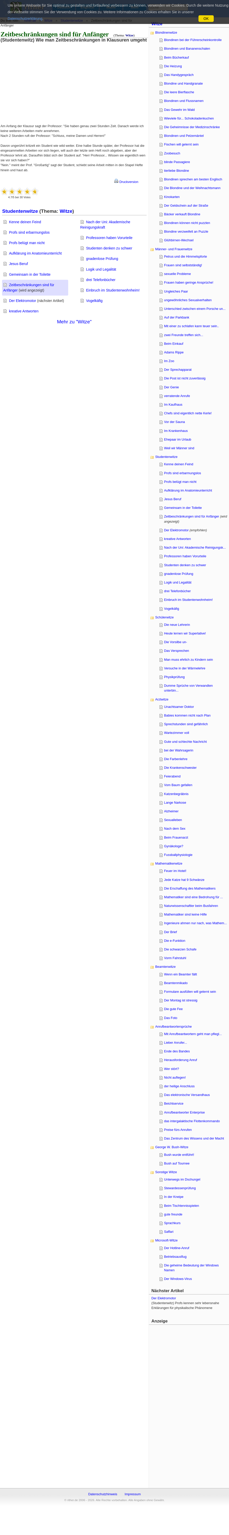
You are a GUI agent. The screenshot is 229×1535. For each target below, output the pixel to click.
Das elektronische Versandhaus (187, 1095)
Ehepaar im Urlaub (177, 439)
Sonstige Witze (166, 1172)
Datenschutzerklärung (25, 19)
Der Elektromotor (22, 301)
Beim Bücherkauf (176, 57)
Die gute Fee (173, 1009)
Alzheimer (171, 811)
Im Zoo (169, 361)
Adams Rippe (174, 352)
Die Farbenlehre (176, 759)
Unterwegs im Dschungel (182, 1179)
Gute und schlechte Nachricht (185, 742)
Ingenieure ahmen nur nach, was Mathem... (195, 923)
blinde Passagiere (177, 162)
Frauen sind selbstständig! (183, 265)
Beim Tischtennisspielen (181, 1206)
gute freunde (173, 1214)
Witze (129, 35)
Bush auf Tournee (177, 1163)
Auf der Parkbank (176, 317)
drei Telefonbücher (101, 280)
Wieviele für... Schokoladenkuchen (189, 118)
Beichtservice (173, 1103)
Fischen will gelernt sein (181, 144)
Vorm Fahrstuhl (175, 958)
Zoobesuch (172, 153)
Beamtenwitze (165, 967)
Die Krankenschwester (180, 768)
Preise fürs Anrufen (178, 1130)
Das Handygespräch (179, 75)
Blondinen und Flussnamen (184, 101)
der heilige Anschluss (179, 1086)
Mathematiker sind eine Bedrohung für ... (193, 897)
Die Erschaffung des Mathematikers (190, 888)
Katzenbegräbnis (176, 794)
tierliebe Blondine (176, 171)
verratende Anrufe (177, 396)
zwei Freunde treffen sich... (183, 335)
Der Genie (171, 387)
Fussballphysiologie (178, 855)
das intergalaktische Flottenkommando (192, 1121)
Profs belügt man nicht (27, 243)
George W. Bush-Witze (171, 1147)
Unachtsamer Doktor (179, 707)
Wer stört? (171, 1069)
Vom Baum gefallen (178, 785)
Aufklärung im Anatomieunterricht (35, 253)
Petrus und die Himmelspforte (185, 256)
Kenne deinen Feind (25, 222)
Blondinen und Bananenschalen (187, 48)
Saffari (169, 1232)
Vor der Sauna (174, 422)
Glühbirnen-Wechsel (179, 240)
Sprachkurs (172, 1223)
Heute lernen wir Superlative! (185, 633)
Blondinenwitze (166, 32)
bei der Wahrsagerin (178, 750)
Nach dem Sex (174, 828)
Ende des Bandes (177, 1051)
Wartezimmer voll (176, 733)
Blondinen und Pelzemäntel (184, 136)
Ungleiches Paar (176, 291)
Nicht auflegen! (175, 1077)
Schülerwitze (164, 617)
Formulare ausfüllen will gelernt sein (190, 992)
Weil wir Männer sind (179, 448)
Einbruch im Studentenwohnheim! (113, 290)
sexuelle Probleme (177, 274)
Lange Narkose (175, 802)
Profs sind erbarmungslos (29, 232)
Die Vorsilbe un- (175, 642)
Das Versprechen (176, 651)
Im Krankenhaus (176, 431)
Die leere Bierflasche (179, 92)
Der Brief (170, 932)
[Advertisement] (42, 78)
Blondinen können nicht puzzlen (187, 223)
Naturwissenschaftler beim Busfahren (191, 906)
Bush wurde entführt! (179, 1155)
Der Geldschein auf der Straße (186, 205)
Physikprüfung (174, 677)
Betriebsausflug (175, 1257)
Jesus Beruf (18, 264)
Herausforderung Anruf (180, 1060)
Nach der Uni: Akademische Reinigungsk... (195, 547)
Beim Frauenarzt (176, 837)
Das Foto (170, 1018)
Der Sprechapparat (178, 370)
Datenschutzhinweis (102, 1494)
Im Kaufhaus (173, 404)
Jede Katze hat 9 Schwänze (184, 880)
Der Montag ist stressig (180, 1000)
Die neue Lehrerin (177, 625)
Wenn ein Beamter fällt (180, 974)
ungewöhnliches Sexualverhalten (188, 300)
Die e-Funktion (174, 941)
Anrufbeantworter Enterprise (184, 1112)
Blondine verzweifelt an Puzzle (186, 231)
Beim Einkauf (173, 344)
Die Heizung (173, 66)
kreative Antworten (23, 311)
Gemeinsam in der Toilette (29, 274)
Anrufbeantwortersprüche (173, 1026)
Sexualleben (173, 820)
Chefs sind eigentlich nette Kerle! (188, 413)
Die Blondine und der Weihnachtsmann (192, 188)
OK (206, 19)
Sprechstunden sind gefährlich (186, 724)
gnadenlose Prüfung (102, 259)
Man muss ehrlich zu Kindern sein (188, 659)
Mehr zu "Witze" (74, 321)
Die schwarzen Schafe (180, 949)
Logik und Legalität (101, 269)
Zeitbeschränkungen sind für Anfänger (191, 516)
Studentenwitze (20, 211)
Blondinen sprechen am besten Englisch (193, 179)
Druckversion (126, 182)
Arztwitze (161, 699)
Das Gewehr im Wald (179, 110)
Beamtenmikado (176, 983)
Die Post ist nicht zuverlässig (185, 378)
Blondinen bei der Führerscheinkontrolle (193, 40)
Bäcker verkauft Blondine (182, 214)
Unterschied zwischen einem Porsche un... (195, 309)
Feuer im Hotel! (175, 871)
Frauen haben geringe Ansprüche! (188, 282)
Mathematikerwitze (168, 863)
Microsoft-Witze (166, 1240)
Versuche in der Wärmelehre (184, 668)
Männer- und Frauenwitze (173, 249)
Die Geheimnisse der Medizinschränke (192, 127)
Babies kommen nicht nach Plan (187, 715)
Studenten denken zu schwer (109, 248)
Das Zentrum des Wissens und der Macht (194, 1138)
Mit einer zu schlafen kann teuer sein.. (191, 326)
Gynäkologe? (173, 846)
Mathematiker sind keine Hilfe (185, 914)
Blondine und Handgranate (183, 83)
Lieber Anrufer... (175, 1042)
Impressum (133, 1494)
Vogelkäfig (94, 301)
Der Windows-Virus (178, 1279)
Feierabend (172, 776)
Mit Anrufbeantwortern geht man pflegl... (193, 1034)
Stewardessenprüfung (180, 1188)
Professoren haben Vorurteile (109, 238)
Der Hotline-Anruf (176, 1248)
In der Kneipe (173, 1197)
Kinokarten (172, 197)
